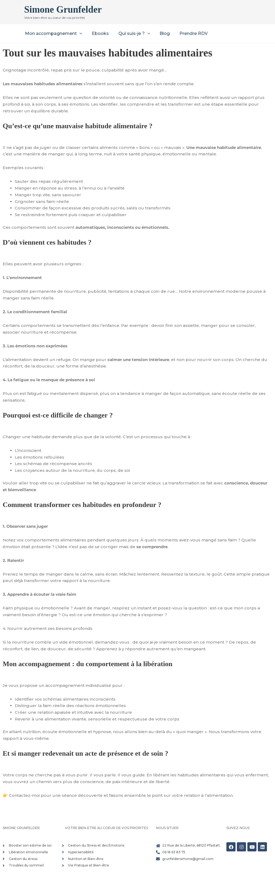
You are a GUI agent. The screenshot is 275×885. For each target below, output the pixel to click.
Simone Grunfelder (63, 9)
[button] (79, 33)
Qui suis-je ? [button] (131, 33)
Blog (161, 33)
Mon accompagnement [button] (53, 33)
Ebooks (98, 33)
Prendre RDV (189, 33)
